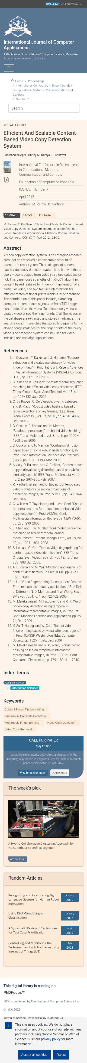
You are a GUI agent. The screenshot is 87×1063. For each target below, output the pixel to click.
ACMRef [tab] (10, 215)
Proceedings (36, 81)
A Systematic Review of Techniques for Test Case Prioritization (32, 930)
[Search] (44, 108)
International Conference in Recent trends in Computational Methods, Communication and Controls (43, 90)
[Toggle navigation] (9, 67)
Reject (61, 1055)
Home (19, 81)
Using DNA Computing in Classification (25, 915)
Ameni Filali (17, 859)
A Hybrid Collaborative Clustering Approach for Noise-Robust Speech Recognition (41, 845)
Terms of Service (14, 1018)
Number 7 (22, 99)
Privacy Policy (37, 1018)
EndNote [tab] (45, 215)
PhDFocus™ (14, 993)
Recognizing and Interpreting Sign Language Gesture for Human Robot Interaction (33, 899)
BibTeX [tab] (27, 215)
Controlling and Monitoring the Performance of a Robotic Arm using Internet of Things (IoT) (33, 947)
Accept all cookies (34, 1055)
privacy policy (51, 1039)
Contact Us (55, 1018)
